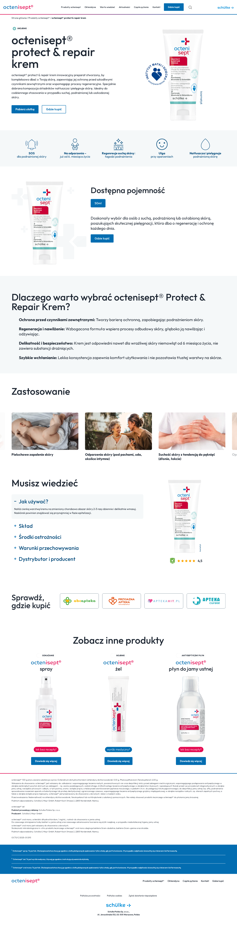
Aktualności (124, 7)
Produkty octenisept (71, 7)
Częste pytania (141, 7)
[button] (20, 28)
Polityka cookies (114, 895)
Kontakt (156, 7)
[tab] (98, 203)
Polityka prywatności (90, 895)
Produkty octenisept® (39, 17)
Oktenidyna (90, 7)
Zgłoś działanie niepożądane (143, 895)
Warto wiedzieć (107, 7)
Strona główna (19, 17)
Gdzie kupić (218, 880)
